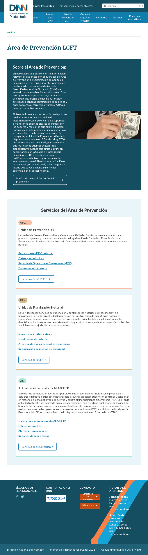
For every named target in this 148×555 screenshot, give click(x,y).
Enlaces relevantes (29, 425)
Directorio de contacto (88, 497)
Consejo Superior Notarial (85, 17)
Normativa (101, 17)
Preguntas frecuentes (41, 5)
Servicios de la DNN (50, 17)
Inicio (12, 32)
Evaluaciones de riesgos (32, 268)
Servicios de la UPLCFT (35, 279)
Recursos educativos (134, 17)
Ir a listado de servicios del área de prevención (35, 180)
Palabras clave (141, 5)
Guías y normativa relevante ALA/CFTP (42, 420)
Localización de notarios (33, 338)
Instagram (22, 496)
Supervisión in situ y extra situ (36, 333)
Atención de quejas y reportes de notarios (44, 343)
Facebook (17, 496)
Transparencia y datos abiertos (76, 5)
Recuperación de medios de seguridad (41, 348)
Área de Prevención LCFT (67, 17)
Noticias (117, 17)
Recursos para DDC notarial (35, 253)
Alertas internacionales (32, 430)
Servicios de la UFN (32, 359)
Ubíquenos (88, 505)
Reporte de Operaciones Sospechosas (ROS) (45, 263)
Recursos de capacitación (33, 435)
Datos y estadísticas (31, 258)
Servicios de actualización (36, 446)
